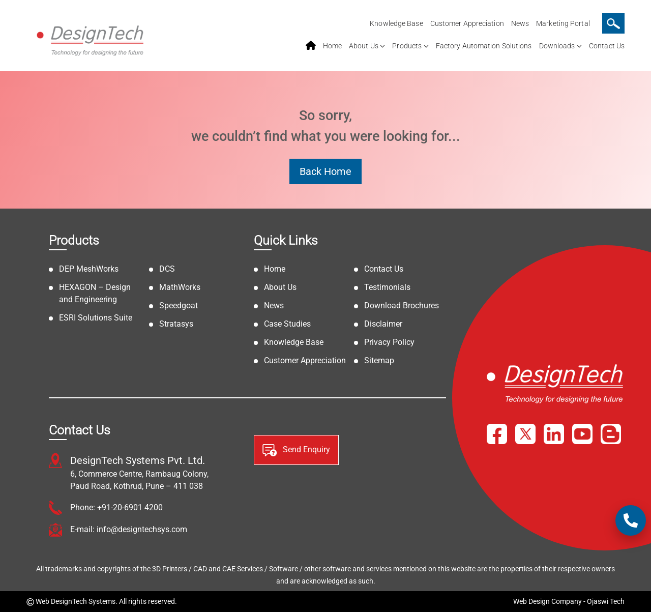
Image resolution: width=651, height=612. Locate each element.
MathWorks (179, 287)
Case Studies (287, 324)
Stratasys (176, 324)
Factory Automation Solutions (484, 46)
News (520, 23)
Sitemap (379, 360)
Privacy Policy (389, 342)
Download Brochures (401, 305)
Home (332, 46)
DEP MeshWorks (89, 269)
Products (407, 46)
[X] (525, 434)
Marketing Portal (563, 23)
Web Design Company (547, 601)
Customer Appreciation (467, 23)
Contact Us (607, 46)
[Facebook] (497, 434)
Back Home (325, 171)
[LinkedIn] (554, 434)
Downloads (557, 46)
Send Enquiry (296, 450)
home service (311, 46)
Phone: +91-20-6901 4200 (116, 507)
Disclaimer (383, 324)
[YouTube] (582, 434)
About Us (363, 46)
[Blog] (611, 434)
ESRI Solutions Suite (95, 318)
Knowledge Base (396, 23)
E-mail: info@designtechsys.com (128, 529)
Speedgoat (178, 305)
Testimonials (387, 287)
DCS (167, 269)
